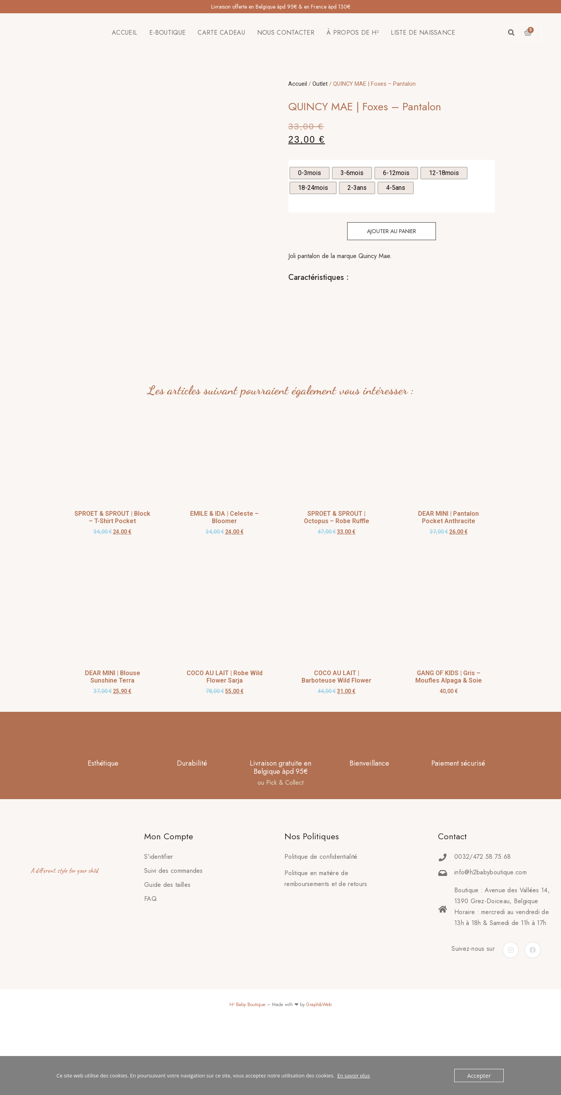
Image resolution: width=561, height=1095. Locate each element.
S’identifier (158, 918)
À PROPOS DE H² (352, 32)
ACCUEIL (124, 32)
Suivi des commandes (173, 932)
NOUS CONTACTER (285, 32)
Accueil (297, 83)
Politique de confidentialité (320, 918)
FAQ (150, 960)
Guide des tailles (167, 946)
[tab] (288, 297)
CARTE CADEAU (221, 32)
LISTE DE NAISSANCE (423, 32)
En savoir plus (353, 1075)
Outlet (320, 83)
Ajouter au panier (391, 231)
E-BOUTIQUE (167, 32)
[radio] (309, 173)
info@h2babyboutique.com (490, 934)
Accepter (480, 1075)
